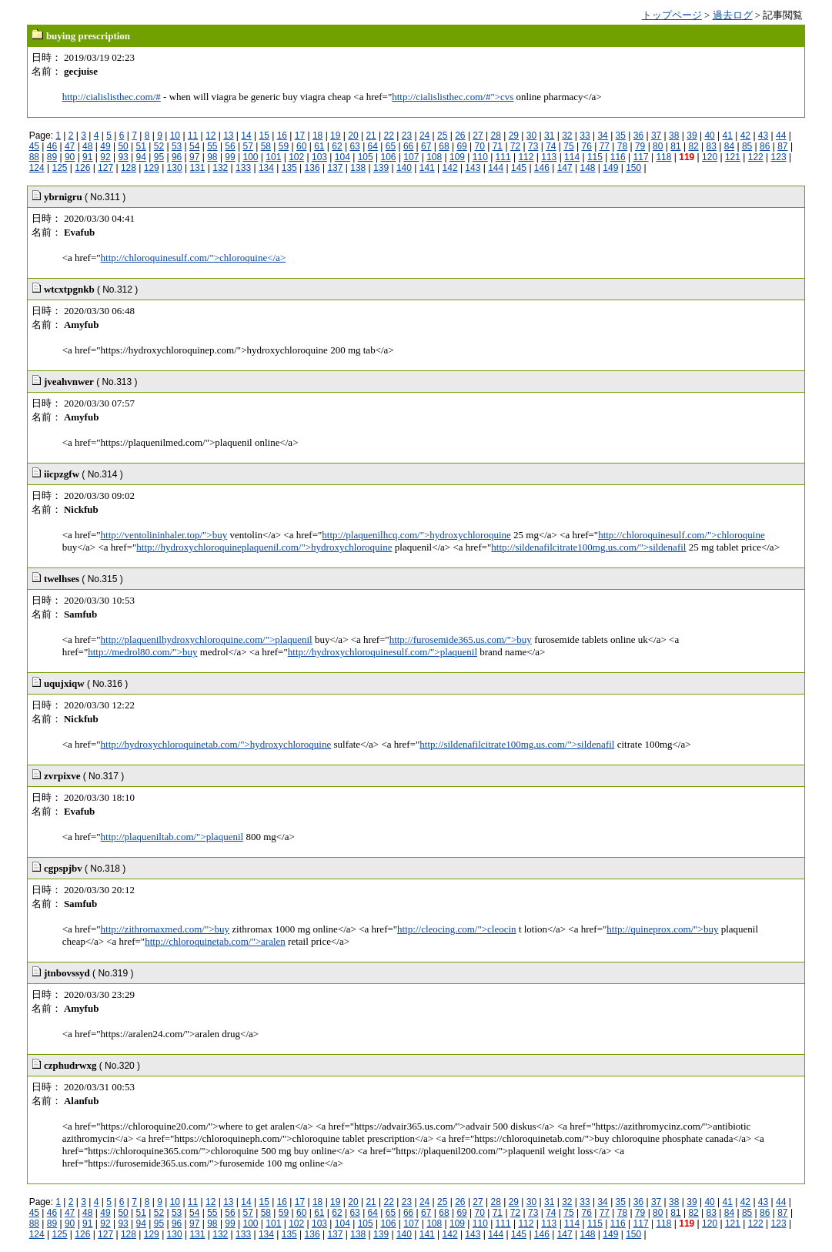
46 (52, 146)
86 (765, 146)
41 (728, 135)
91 (87, 157)
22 (389, 135)
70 (480, 146)
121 (732, 157)
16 (282, 135)
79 (640, 146)
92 (105, 157)
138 (358, 167)
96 (177, 157)
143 (472, 167)
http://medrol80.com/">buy (142, 652)
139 (381, 167)
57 (248, 146)
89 (52, 157)
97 (194, 157)
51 (141, 146)
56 (230, 146)
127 (105, 167)
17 (300, 135)
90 (70, 157)
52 (159, 146)
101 (273, 157)
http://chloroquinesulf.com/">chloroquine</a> (193, 257)
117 (641, 157)
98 (212, 157)
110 (480, 157)
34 (602, 135)
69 (461, 146)
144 (495, 167)
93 (123, 157)
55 (212, 146)
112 (525, 157)
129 (151, 167)
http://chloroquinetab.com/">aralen (215, 941)
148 (588, 167)
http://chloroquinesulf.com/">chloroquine (681, 535)
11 (193, 135)
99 (230, 157)
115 (595, 157)
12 (210, 135)
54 (194, 146)
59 (284, 146)
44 (781, 135)
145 (518, 167)
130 (174, 167)
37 (656, 135)
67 (426, 146)
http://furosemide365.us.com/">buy (460, 639)
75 (568, 146)
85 (747, 146)
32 (567, 135)
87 (782, 146)
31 (549, 135)
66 (408, 146)
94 (141, 157)
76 (586, 146)
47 (70, 146)
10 (175, 135)
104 (342, 157)
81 (675, 146)
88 (34, 157)
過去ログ (733, 15)
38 (674, 135)
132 (220, 167)
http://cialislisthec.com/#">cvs (452, 96)
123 (779, 157)
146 (542, 167)
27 (478, 135)
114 (572, 157)
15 (264, 135)
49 (105, 146)
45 (34, 146)
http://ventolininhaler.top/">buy (164, 535)
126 (82, 167)
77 (605, 146)
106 (388, 157)
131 (197, 167)
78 (622, 146)
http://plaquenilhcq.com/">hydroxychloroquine (416, 535)
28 (496, 135)
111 (503, 157)
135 (289, 167)
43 (763, 135)
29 (514, 135)
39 (692, 135)
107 (411, 157)
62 (337, 146)
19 (335, 135)
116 (618, 157)
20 (353, 135)
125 (59, 167)
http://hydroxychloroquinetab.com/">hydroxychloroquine (216, 744)
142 (450, 167)
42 (745, 135)
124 (37, 167)
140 (404, 167)
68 (444, 146)
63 (354, 146)
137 (334, 167)
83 (712, 146)
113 (548, 157)
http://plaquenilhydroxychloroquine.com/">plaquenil (206, 639)
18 (317, 135)
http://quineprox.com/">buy (662, 929)
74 (551, 146)
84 (729, 146)
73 (533, 146)
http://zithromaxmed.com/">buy (165, 929)
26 (460, 135)
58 (266, 146)
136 (312, 167)
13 (228, 135)
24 (424, 135)
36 (638, 135)
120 (709, 157)
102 (296, 157)
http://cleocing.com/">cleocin (456, 929)
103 (319, 157)
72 (515, 146)
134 (266, 167)
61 (319, 146)
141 (427, 167)
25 (442, 135)
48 (87, 146)
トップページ (672, 15)
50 (123, 146)
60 (301, 146)
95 (159, 157)
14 (246, 135)
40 (709, 135)
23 (407, 135)
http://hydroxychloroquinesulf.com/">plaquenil (382, 652)
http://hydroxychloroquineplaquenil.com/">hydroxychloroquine (264, 547)
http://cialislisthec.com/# (111, 96)
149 (610, 167)
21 (371, 135)
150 (633, 167)
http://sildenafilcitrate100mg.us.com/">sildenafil (588, 547)
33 (585, 135)
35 (621, 135)
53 (177, 146)
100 (251, 157)
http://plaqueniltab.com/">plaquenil (172, 836)
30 (531, 135)
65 (391, 146)
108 (434, 157)
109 (457, 157)
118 (663, 157)
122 (756, 157)
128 (128, 167)
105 (365, 157)
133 (243, 167)
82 (693, 146)
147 (565, 167)
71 (498, 146)
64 (373, 146)
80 (658, 146)
